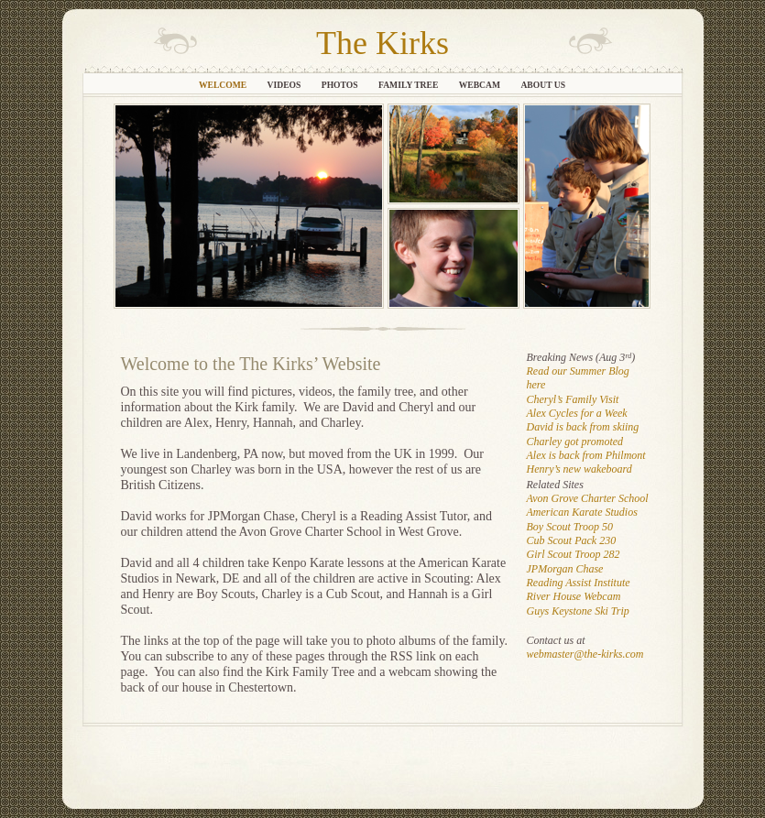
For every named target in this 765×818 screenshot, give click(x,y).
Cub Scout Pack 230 (572, 540)
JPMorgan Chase (565, 568)
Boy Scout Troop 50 (570, 526)
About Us (542, 85)
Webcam (481, 85)
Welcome (224, 85)
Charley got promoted (575, 441)
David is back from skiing (583, 426)
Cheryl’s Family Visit (573, 399)
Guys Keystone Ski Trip (578, 611)
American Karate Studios (582, 512)
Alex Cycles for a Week (577, 413)
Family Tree (409, 85)
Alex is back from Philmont (586, 455)
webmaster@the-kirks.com (585, 654)
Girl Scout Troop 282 (573, 554)
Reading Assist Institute (578, 582)
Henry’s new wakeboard (579, 469)
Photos (341, 85)
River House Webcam (574, 596)
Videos (285, 85)
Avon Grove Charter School (588, 498)
